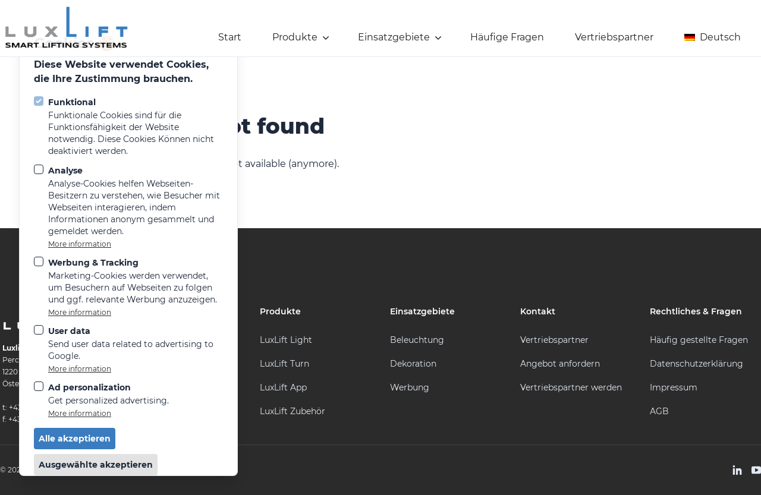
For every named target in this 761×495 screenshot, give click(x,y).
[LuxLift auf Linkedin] (737, 470)
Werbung (409, 387)
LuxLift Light (286, 340)
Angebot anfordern (560, 363)
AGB (659, 411)
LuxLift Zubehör (292, 411)
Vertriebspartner (614, 37)
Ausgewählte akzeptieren (96, 464)
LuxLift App (283, 387)
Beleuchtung (417, 340)
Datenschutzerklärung (696, 363)
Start (229, 37)
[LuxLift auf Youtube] (756, 470)
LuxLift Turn (284, 363)
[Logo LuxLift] (66, 28)
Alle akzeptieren (75, 438)
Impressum (673, 387)
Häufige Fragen (507, 37)
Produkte (302, 37)
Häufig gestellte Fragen (699, 340)
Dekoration (413, 363)
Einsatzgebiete (401, 37)
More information (79, 243)
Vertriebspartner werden (571, 387)
